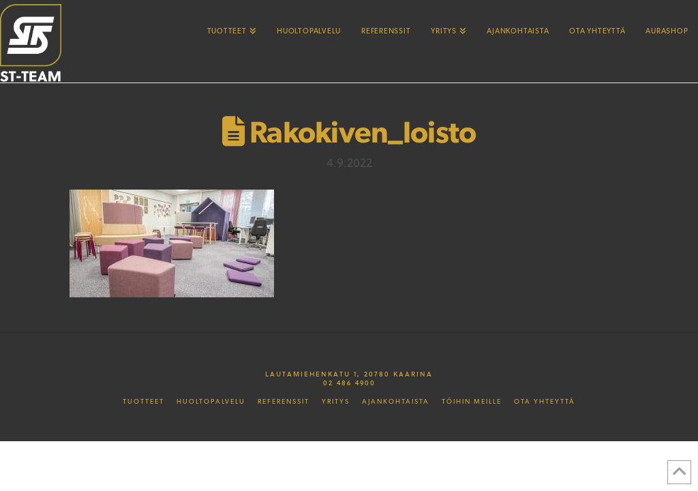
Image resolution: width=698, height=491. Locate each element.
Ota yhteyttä (544, 401)
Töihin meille (472, 401)
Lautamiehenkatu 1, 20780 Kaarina (349, 373)
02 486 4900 (349, 382)
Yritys (336, 401)
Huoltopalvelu (211, 401)
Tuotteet (143, 401)
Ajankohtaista (395, 401)
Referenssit (283, 401)
